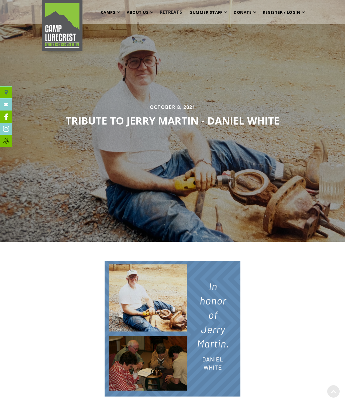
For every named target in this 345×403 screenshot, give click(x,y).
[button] (109, 12)
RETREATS (171, 12)
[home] (62, 12)
